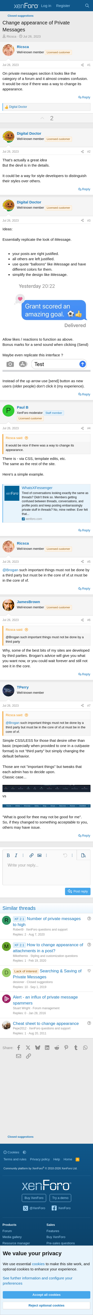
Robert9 (18, 929)
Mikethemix (20, 956)
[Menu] (7, 6)
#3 (89, 220)
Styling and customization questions (54, 956)
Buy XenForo (34, 1198)
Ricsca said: (14, 438)
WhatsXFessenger (37, 488)
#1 (89, 65)
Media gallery (12, 1237)
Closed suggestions (40, 982)
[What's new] (77, 5)
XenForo (61, 1208)
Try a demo (60, 1198)
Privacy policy (40, 1159)
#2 (89, 151)
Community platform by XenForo (40, 1168)
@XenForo (34, 1208)
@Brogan (10, 570)
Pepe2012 (20, 1028)
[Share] (82, 65)
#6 (89, 620)
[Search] (87, 5)
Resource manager (16, 1243)
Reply (86, 97)
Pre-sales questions (61, 1243)
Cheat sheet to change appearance (46, 1023)
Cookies (11, 1152)
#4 (89, 428)
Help (56, 1159)
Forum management (46, 1008)
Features (53, 1231)
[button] (8, 855)
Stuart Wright (21, 1008)
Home (67, 1159)
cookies (38, 1264)
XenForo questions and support (46, 929)
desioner (18, 982)
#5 (89, 562)
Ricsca (11, 36)
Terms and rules (14, 1159)
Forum (7, 1231)
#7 (89, 705)
